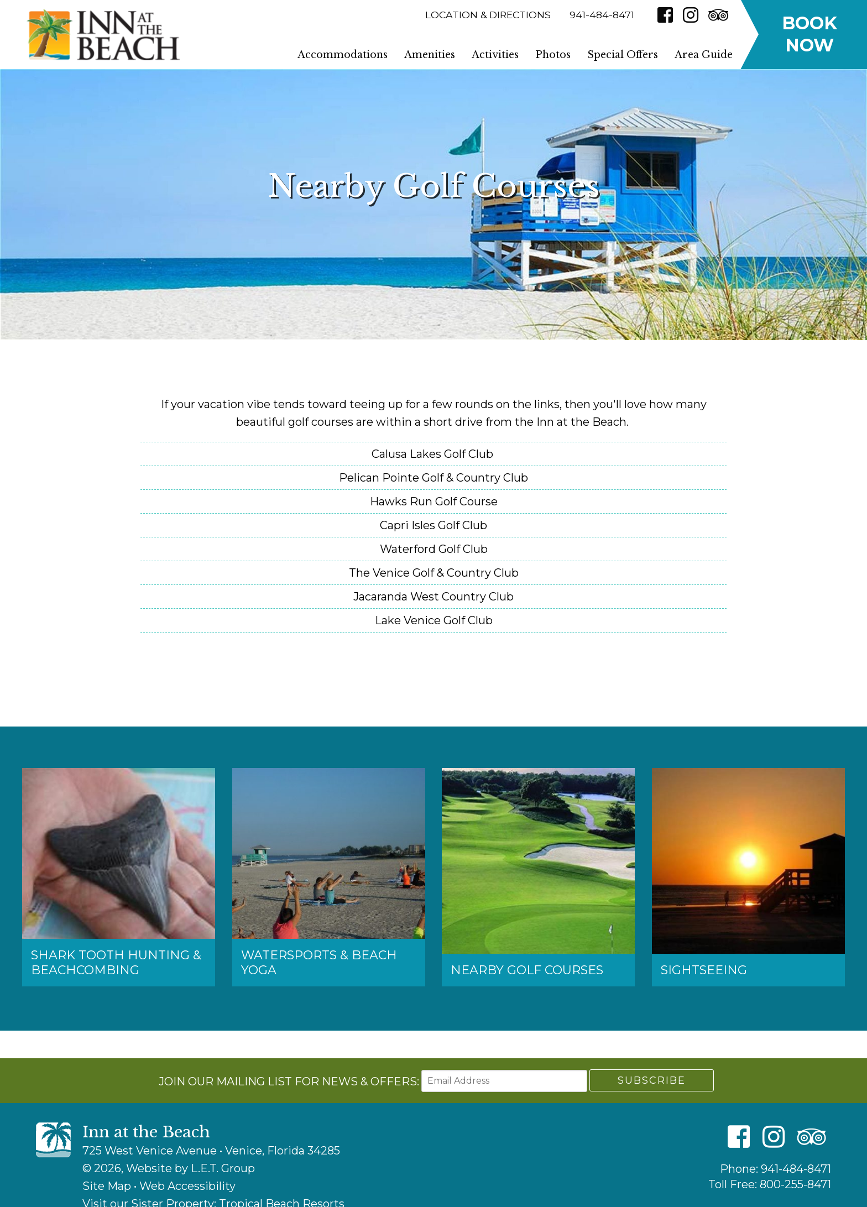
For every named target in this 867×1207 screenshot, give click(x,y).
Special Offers (622, 55)
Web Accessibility (187, 1186)
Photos (553, 55)
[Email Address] (504, 1081)
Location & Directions (488, 14)
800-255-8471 (795, 1184)
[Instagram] (690, 14)
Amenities (429, 55)
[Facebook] (665, 14)
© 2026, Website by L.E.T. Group (168, 1168)
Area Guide (704, 55)
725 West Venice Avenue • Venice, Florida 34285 (211, 1150)
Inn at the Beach (103, 34)
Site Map (106, 1186)
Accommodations (342, 55)
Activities (495, 55)
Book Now (809, 34)
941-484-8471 (796, 1168)
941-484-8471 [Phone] (602, 14)
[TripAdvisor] (718, 14)
